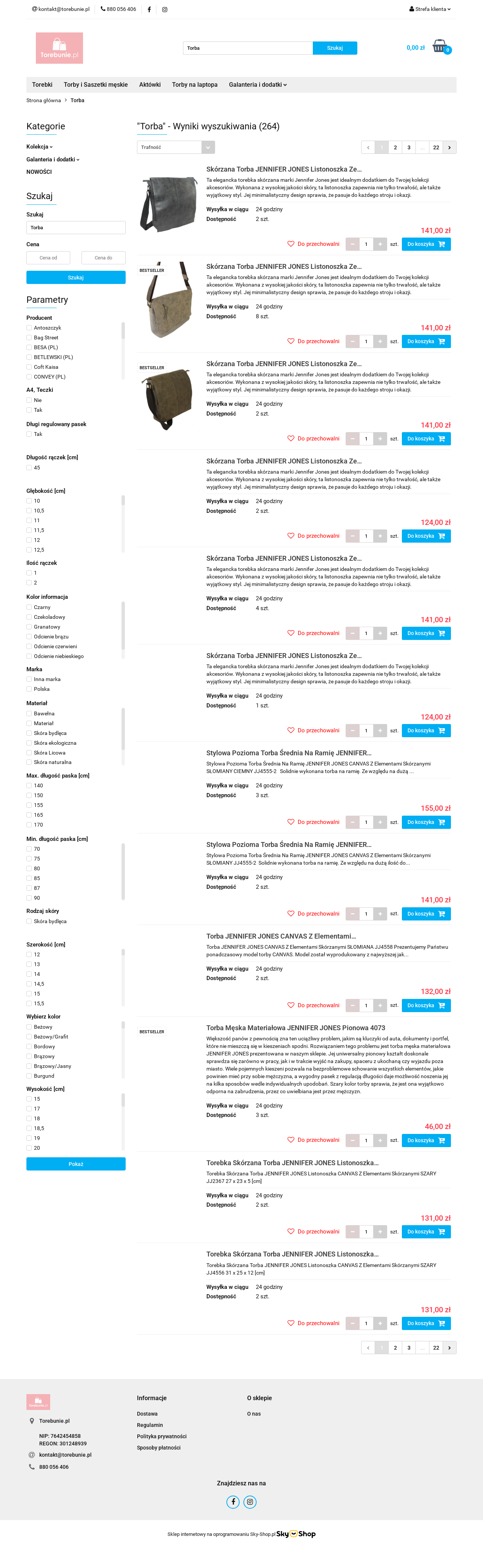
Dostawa (147, 1414)
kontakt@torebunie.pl (65, 1455)
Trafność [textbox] (151, 147)
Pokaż (76, 1164)
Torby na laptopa (195, 84)
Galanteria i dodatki (258, 84)
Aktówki (150, 84)
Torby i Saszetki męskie (96, 84)
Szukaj (76, 278)
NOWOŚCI (39, 172)
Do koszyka (426, 244)
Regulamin (150, 1425)
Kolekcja (39, 146)
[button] (152, 1398)
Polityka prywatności (162, 1436)
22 (436, 147)
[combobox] (176, 147)
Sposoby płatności (159, 1448)
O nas (254, 1414)
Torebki (42, 84)
